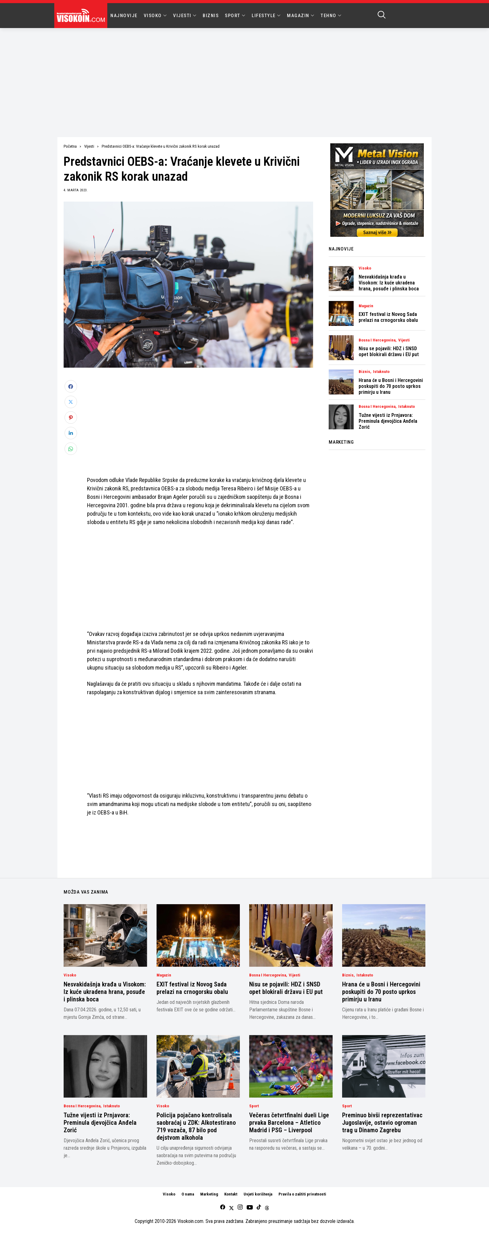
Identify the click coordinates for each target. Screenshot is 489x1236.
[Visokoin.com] (82, 15)
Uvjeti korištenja (258, 1194)
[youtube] (250, 1207)
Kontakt (230, 1194)
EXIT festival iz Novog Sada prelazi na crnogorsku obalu (388, 317)
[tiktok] (259, 1207)
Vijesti (89, 146)
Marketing (209, 1194)
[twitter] (231, 1207)
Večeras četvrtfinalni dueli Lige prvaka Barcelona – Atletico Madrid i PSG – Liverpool (289, 1122)
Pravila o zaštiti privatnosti (302, 1194)
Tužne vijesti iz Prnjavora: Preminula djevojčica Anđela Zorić (388, 421)
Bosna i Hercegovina (377, 340)
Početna (70, 146)
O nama (188, 1194)
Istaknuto (381, 372)
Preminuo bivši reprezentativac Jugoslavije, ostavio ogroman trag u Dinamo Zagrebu (382, 1122)
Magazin (366, 306)
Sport (254, 1106)
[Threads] (267, 1207)
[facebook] (222, 1207)
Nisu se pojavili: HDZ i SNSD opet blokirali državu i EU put (389, 351)
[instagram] (240, 1207)
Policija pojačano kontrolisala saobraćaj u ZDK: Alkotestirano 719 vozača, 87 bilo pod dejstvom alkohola (196, 1126)
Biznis (364, 372)
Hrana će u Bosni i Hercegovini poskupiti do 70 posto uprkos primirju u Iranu (391, 386)
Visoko (365, 268)
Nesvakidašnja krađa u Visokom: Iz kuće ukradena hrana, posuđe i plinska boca (389, 283)
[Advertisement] (244, 74)
